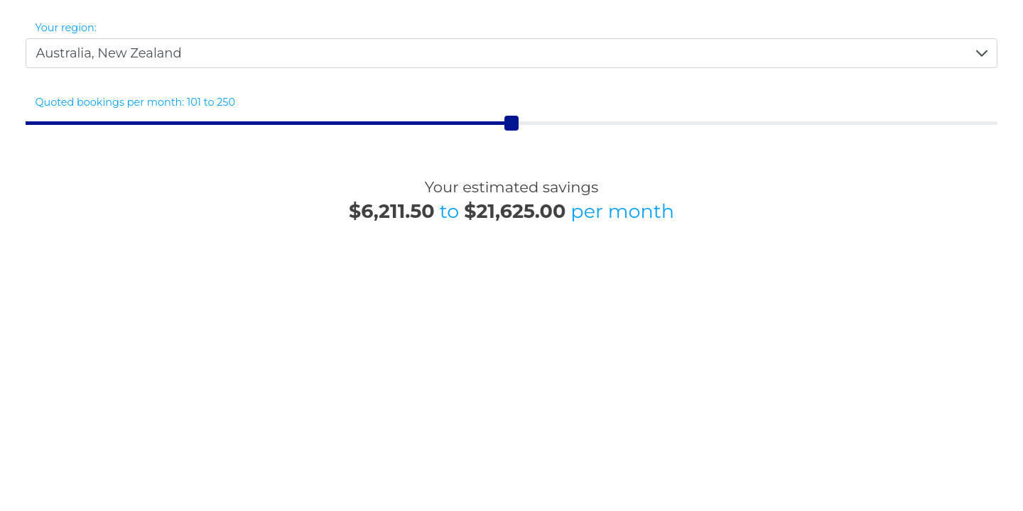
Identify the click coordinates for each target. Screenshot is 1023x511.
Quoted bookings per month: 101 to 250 (136, 102)
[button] (982, 53)
